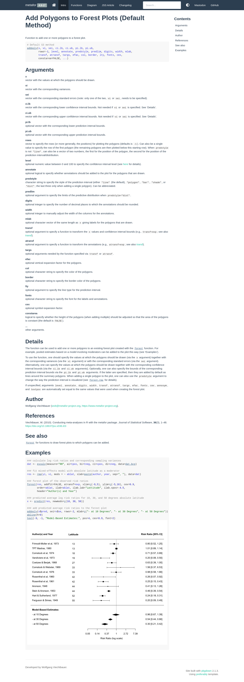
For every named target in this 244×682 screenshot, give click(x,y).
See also (180, 45)
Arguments (181, 25)
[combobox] (162, 5)
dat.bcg (130, 464)
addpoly (32, 48)
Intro (63, 5)
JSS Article (108, 5)
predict (39, 501)
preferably (202, 674)
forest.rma (96, 380)
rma (39, 474)
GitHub (215, 5)
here (125, 164)
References (181, 40)
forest (139, 348)
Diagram (92, 5)
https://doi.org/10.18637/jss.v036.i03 (45, 426)
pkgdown (206, 670)
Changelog (125, 5)
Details (179, 30)
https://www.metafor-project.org (99, 405)
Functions (76, 5)
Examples (180, 50)
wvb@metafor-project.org (66, 405)
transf (28, 235)
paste (87, 474)
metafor (30, 5)
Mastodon (200, 5)
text (30, 518)
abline (31, 515)
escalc (41, 464)
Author (179, 35)
